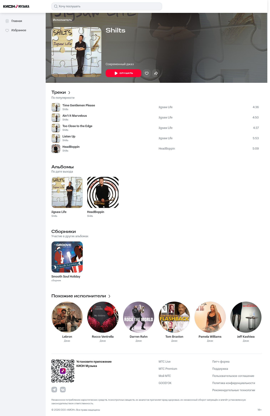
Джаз (67, 340)
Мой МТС (165, 376)
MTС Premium (168, 369)
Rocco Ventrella (103, 337)
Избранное (15, 30)
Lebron (67, 337)
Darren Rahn (139, 337)
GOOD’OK (165, 383)
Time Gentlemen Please (78, 105)
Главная (13, 21)
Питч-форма (220, 362)
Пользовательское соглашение (233, 376)
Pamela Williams (210, 337)
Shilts (65, 109)
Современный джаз (120, 64)
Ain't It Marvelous (74, 116)
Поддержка (220, 369)
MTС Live (165, 362)
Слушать (123, 73)
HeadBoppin (71, 147)
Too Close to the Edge (77, 126)
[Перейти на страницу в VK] (63, 389)
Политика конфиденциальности (233, 383)
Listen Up (68, 136)
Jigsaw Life (166, 107)
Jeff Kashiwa (246, 337)
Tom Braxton (174, 337)
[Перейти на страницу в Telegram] (54, 389)
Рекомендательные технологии (233, 390)
